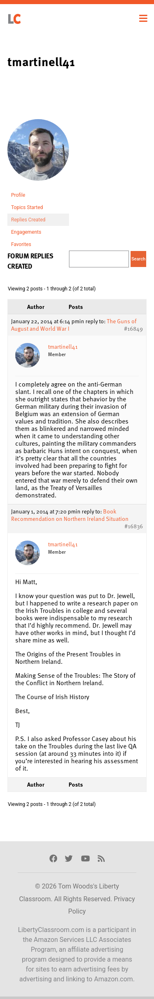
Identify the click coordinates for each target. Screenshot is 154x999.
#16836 (133, 526)
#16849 (133, 328)
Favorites (21, 244)
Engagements (26, 232)
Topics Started (27, 207)
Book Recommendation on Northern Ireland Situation (70, 515)
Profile (18, 195)
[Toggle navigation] (143, 18)
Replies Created (28, 220)
